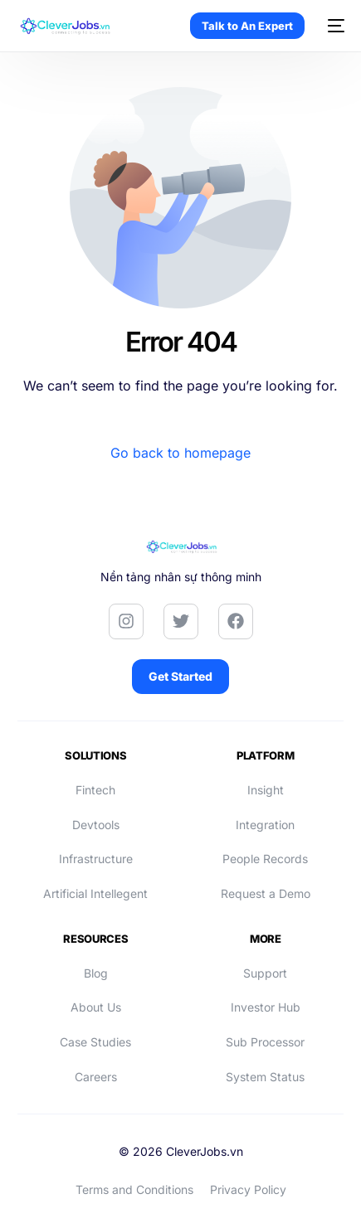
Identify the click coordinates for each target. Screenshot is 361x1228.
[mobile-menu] (332, 25)
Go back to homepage (180, 452)
